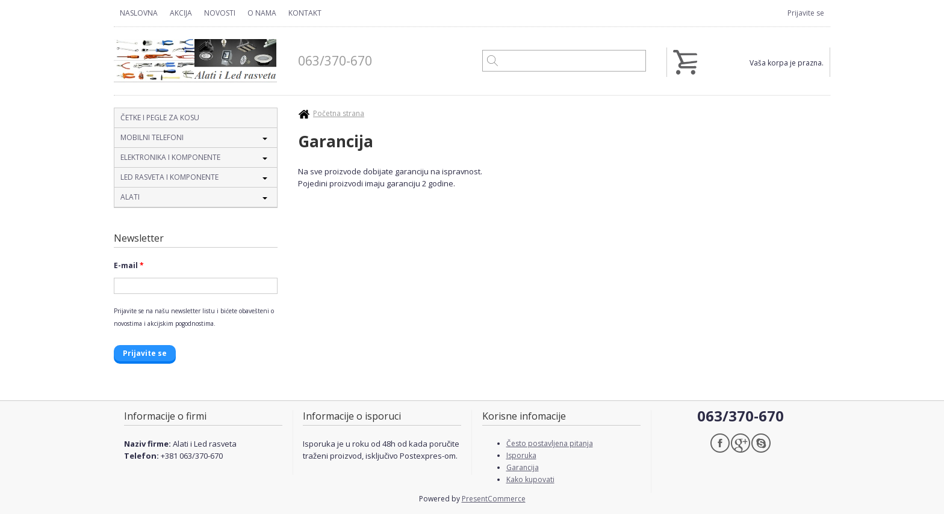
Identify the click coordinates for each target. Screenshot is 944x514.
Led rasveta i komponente (169, 177)
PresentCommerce (494, 499)
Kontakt (304, 13)
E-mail (129, 265)
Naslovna (139, 13)
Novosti (219, 13)
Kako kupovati (530, 479)
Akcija (181, 13)
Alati (130, 197)
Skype (761, 443)
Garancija (522, 467)
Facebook (720, 443)
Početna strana (338, 113)
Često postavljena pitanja (549, 443)
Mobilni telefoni (152, 137)
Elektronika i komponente (170, 157)
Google (740, 443)
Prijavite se (805, 13)
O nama (261, 13)
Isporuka (521, 455)
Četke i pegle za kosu (159, 117)
